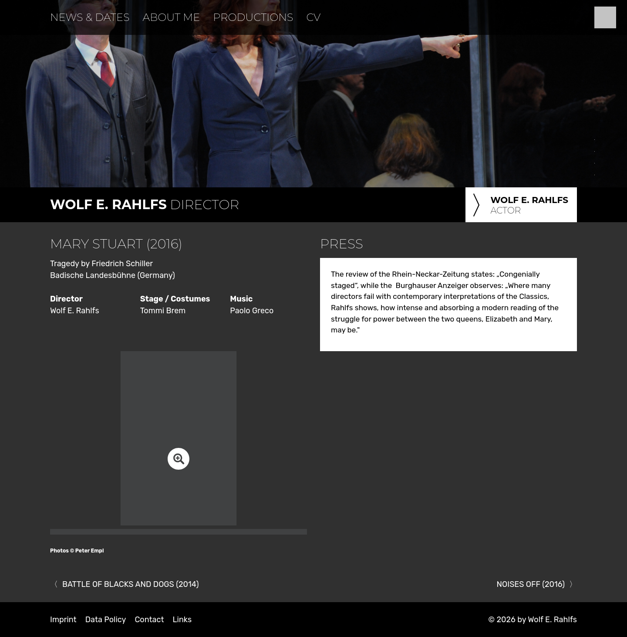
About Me (171, 17)
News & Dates (89, 17)
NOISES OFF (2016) (531, 584)
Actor (519, 205)
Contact (149, 619)
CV (313, 17)
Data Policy (105, 619)
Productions (253, 17)
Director (144, 205)
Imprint (63, 619)
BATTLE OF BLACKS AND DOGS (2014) (130, 584)
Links (182, 619)
